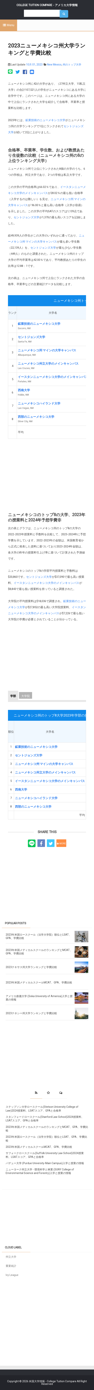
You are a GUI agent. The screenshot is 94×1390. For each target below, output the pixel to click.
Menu (8, 25)
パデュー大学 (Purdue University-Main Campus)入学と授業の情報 (45, 1163)
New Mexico (54, 64)
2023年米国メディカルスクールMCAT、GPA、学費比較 (39, 982)
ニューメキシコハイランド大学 (39, 403)
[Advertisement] (47, 473)
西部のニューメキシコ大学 (36, 417)
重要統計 (11, 1265)
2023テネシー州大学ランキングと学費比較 (31, 1013)
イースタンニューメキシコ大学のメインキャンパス (53, 377)
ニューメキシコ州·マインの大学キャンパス (47, 350)
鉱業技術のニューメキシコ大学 (45, 120)
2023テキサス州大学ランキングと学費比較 (31, 967)
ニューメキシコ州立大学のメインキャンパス (48, 363)
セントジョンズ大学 (26, 217)
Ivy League (12, 1274)
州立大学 (11, 1256)
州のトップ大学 (72, 64)
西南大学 (24, 390)
